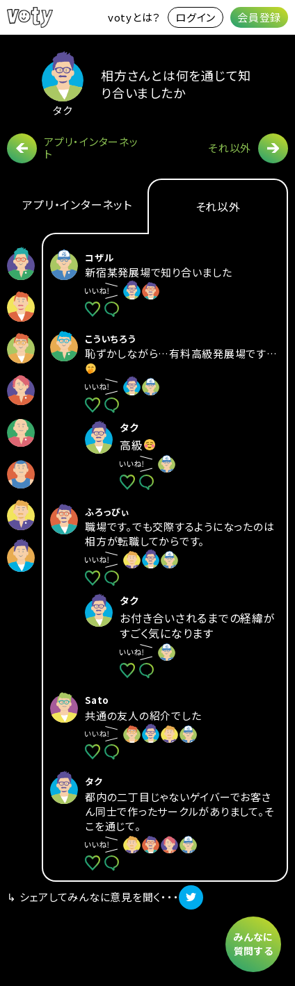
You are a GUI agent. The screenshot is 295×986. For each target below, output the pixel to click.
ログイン (195, 17)
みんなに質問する (253, 944)
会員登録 (259, 17)
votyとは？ (134, 17)
